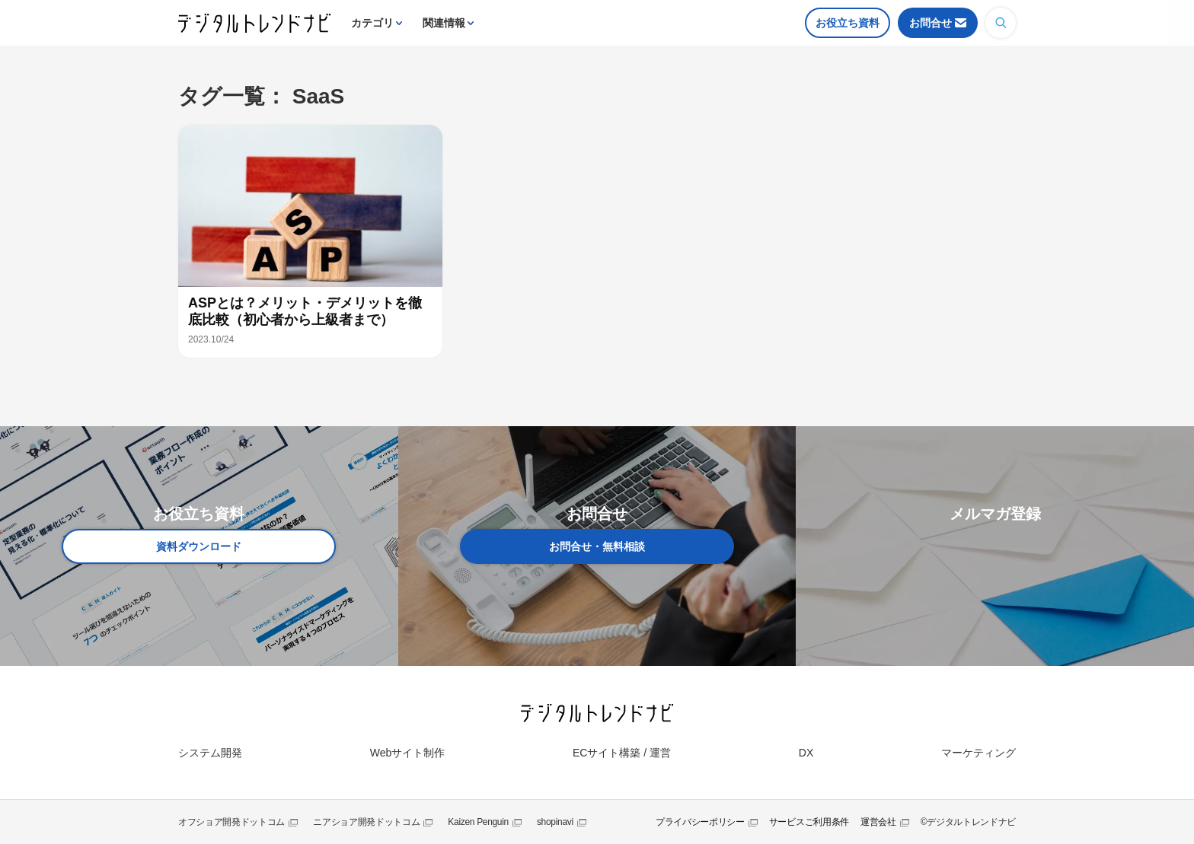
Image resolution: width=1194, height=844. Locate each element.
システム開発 (210, 753)
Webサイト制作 (407, 753)
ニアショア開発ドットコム (366, 822)
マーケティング (978, 753)
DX (806, 753)
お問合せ (930, 23)
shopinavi (555, 822)
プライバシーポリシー (700, 822)
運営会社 (878, 822)
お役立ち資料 (848, 23)
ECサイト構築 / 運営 (622, 753)
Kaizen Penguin (478, 822)
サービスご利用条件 (809, 822)
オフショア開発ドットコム (231, 822)
